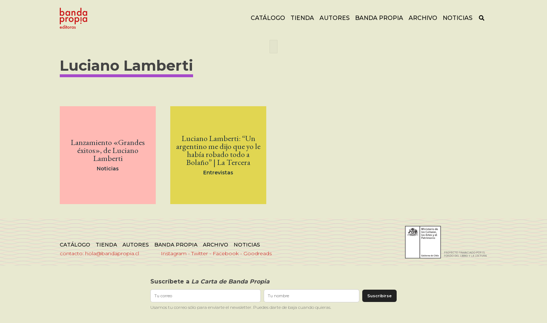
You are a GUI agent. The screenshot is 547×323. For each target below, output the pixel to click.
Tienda (302, 18)
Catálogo (268, 18)
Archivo (423, 18)
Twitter (199, 253)
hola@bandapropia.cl (112, 253)
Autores (335, 18)
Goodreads (257, 253)
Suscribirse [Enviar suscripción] (379, 295)
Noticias (457, 18)
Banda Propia (379, 18)
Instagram (174, 253)
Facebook (226, 253)
